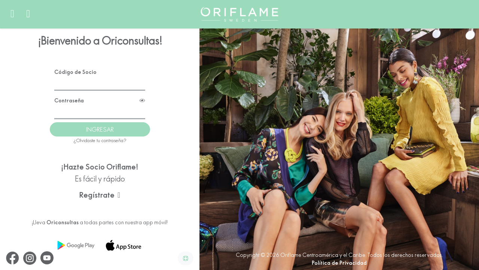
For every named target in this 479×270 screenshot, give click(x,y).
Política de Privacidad (339, 263)
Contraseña (99, 96)
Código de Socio (75, 67)
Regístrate (99, 190)
